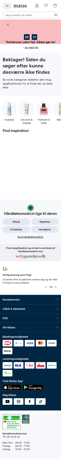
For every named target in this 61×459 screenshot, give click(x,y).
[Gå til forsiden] (20, 6)
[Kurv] (55, 5)
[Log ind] (37, 5)
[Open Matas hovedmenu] (7, 6)
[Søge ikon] (55, 15)
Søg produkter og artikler (18, 15)
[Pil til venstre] (45, 287)
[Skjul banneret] (7, 24)
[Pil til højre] (55, 287)
